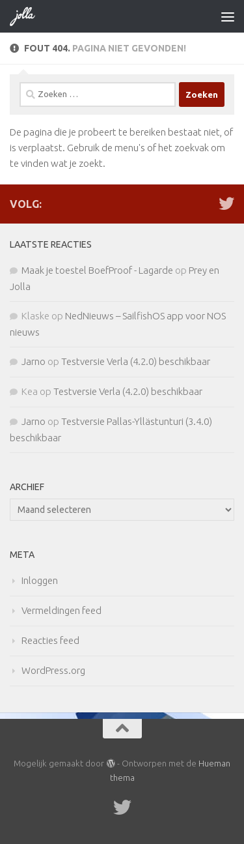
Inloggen (39, 580)
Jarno (33, 361)
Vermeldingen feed (61, 610)
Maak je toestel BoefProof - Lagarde (97, 270)
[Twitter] (226, 203)
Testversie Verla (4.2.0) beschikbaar (135, 361)
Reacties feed (50, 640)
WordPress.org (53, 670)
